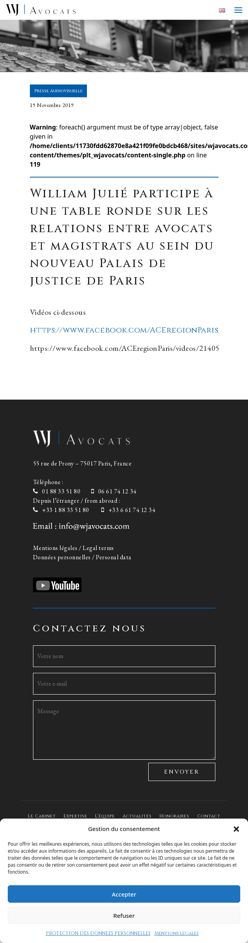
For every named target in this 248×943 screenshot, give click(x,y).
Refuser (124, 915)
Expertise (75, 816)
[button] (236, 829)
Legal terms (98, 548)
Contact (208, 816)
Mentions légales (176, 933)
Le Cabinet (42, 816)
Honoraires (174, 816)
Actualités (137, 816)
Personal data (114, 557)
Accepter (124, 894)
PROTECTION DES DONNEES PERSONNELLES (98, 933)
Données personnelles (62, 557)
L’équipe (105, 816)
